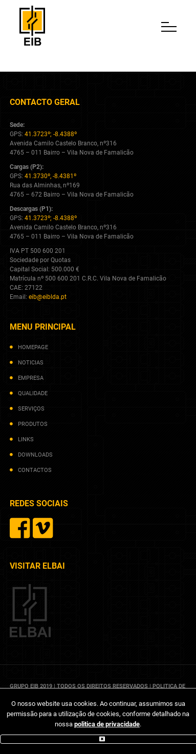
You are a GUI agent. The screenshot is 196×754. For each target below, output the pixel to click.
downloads (35, 454)
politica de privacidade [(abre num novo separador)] (107, 724)
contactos (35, 470)
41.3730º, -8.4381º (50, 176)
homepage (33, 347)
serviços (31, 408)
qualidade (33, 393)
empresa (30, 378)
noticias (30, 362)
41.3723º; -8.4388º (51, 134)
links (26, 439)
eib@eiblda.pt (48, 296)
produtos (33, 424)
